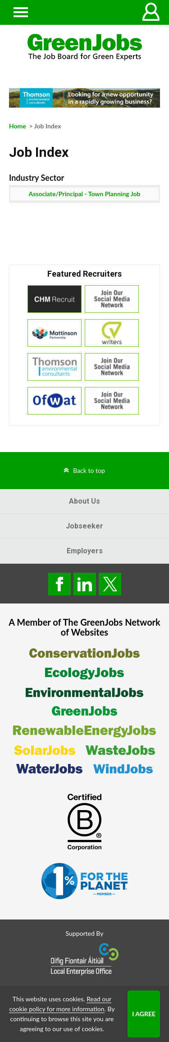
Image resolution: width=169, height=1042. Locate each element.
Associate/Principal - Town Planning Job (84, 194)
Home (17, 126)
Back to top (89, 470)
